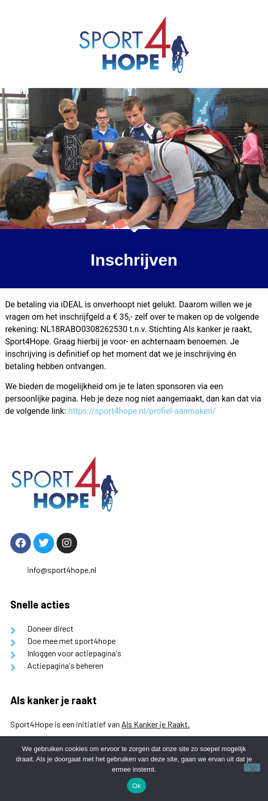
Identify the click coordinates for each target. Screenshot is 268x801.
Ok (136, 786)
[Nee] (252, 767)
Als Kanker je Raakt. (155, 724)
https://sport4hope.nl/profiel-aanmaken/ (142, 411)
